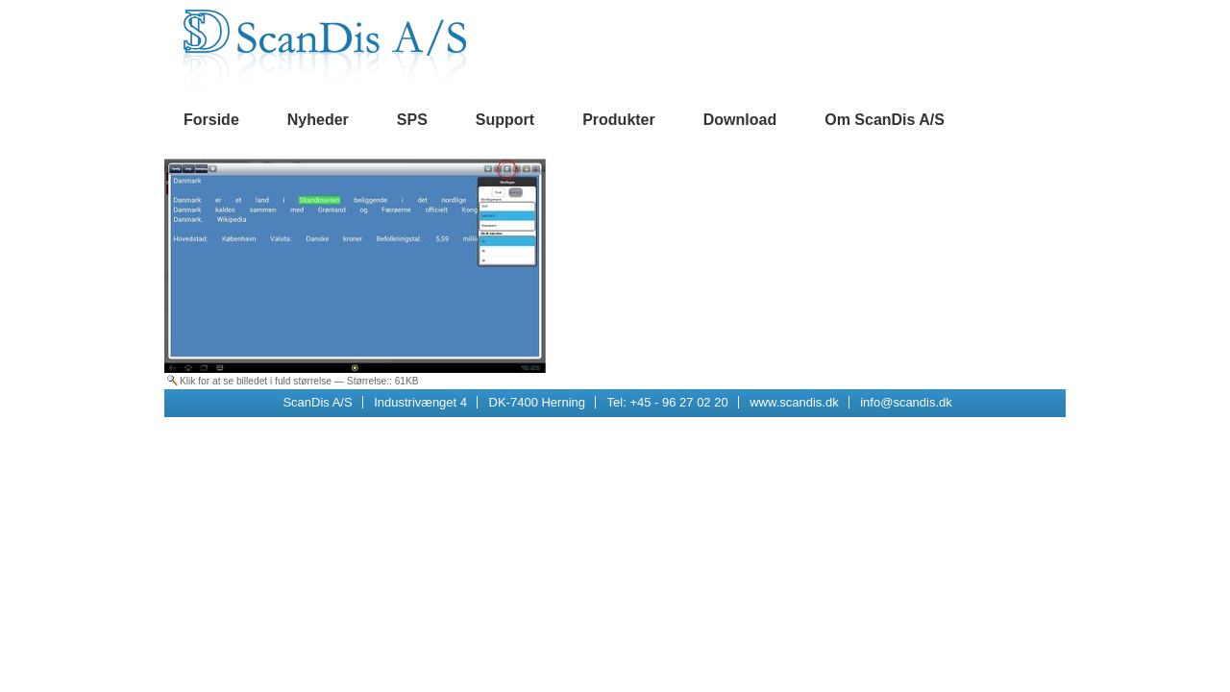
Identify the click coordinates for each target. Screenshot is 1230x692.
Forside (211, 119)
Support (505, 119)
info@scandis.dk (906, 402)
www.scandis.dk (794, 402)
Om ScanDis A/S (884, 119)
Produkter (618, 119)
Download (739, 119)
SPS (412, 119)
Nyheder (318, 119)
